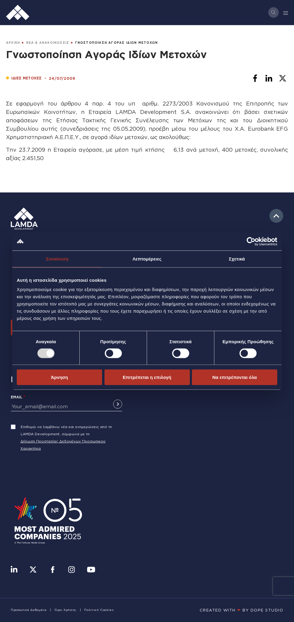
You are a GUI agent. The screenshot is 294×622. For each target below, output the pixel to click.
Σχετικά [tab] (237, 258)
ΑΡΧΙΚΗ (13, 42)
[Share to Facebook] (255, 78)
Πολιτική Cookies (98, 610)
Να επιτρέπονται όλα (234, 377)
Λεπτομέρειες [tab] (147, 258)
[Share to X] (282, 78)
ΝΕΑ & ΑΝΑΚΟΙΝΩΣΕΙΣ (47, 42)
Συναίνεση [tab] (57, 258)
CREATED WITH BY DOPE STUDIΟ (242, 610)
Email (16, 397)
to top (276, 216)
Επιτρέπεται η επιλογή (147, 377)
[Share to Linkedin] (269, 78)
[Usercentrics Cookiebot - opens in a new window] (251, 241)
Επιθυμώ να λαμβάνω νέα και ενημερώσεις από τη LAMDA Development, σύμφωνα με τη (66, 430)
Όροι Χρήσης (65, 610)
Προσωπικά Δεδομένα (29, 610)
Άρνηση (59, 377)
